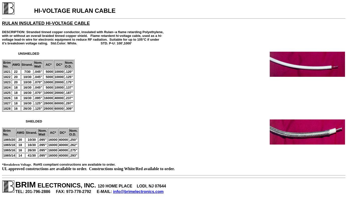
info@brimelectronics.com (138, 191)
